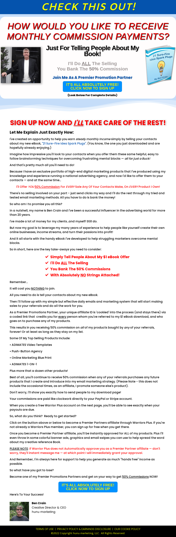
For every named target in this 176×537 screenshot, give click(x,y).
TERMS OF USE (45, 529)
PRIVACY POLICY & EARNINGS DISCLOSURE (84, 529)
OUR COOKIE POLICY (127, 529)
